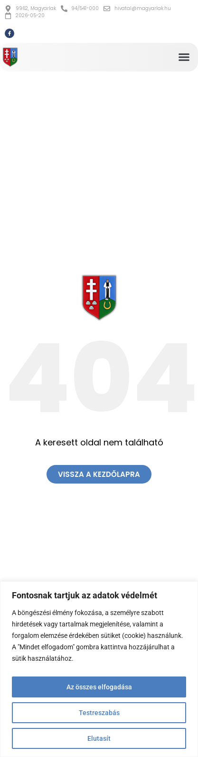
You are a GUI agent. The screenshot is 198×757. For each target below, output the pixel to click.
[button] (184, 57)
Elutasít (99, 738)
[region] (99, 669)
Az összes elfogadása (99, 687)
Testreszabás (99, 713)
